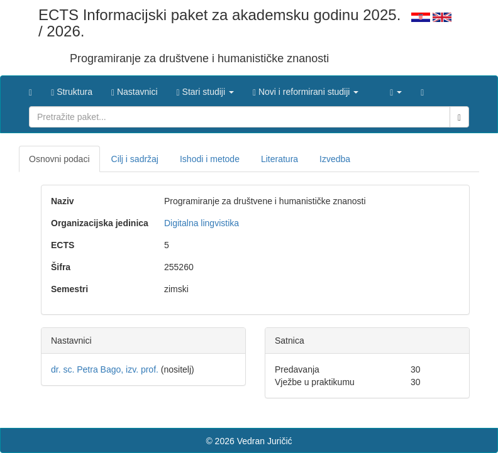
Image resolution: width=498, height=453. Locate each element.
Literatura (279, 159)
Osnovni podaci (59, 159)
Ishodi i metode (210, 159)
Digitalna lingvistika (201, 223)
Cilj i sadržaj (134, 159)
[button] (205, 88)
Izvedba (334, 159)
